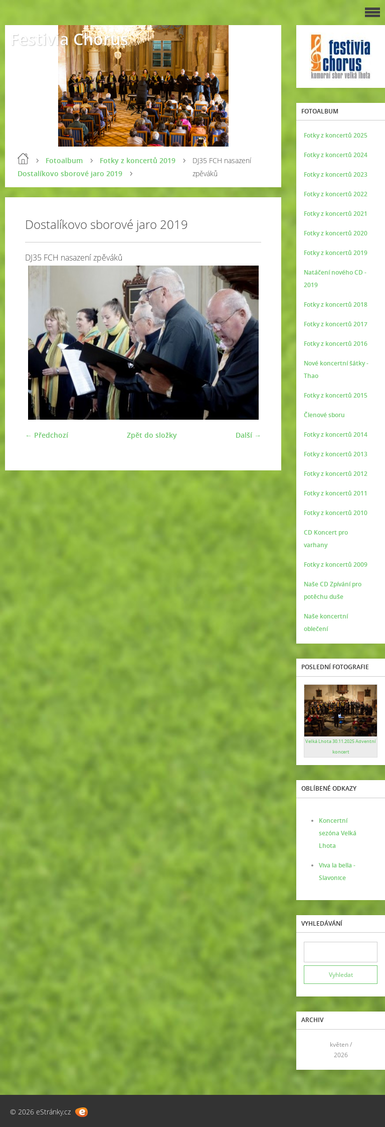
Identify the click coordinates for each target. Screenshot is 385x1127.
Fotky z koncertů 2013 (335, 454)
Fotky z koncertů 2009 (335, 564)
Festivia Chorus (69, 39)
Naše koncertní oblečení (326, 622)
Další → (248, 435)
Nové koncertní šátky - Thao (336, 369)
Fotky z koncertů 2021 (335, 213)
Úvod (23, 159)
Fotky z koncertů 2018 (335, 304)
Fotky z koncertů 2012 (335, 473)
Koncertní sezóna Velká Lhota (337, 833)
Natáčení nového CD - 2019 (335, 278)
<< (314, 1049)
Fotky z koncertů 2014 (335, 434)
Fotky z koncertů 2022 (335, 194)
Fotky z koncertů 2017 (335, 324)
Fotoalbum (64, 160)
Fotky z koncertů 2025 (335, 135)
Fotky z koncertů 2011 (335, 493)
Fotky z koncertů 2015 (335, 395)
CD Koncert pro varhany (326, 538)
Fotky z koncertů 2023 (335, 174)
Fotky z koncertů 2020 (335, 233)
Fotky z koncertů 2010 (335, 513)
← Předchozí (46, 435)
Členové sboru (324, 415)
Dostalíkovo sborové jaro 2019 (70, 173)
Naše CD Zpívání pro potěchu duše (332, 590)
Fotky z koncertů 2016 (335, 343)
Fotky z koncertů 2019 (137, 160)
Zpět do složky (152, 435)
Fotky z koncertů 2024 (335, 155)
